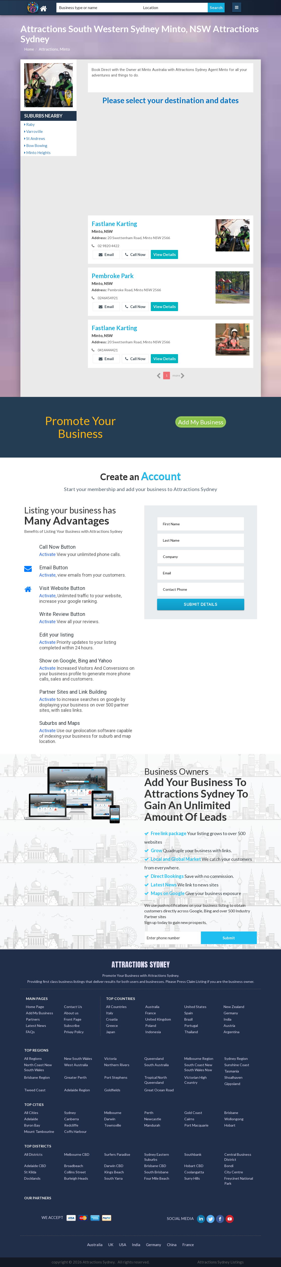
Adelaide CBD (35, 1166)
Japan (110, 1032)
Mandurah (152, 1125)
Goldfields (112, 1090)
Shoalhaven (233, 1077)
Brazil (188, 1019)
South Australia (156, 1065)
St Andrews (34, 138)
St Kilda (30, 1172)
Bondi (228, 1166)
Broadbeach (73, 1166)
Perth (148, 1112)
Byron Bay (32, 1125)
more (178, 376)
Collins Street (75, 1172)
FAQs (30, 1032)
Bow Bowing (35, 145)
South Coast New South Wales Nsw (198, 1067)
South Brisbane (156, 1172)
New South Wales (78, 1058)
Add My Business (200, 422)
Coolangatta (194, 1172)
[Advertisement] (170, 176)
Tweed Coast (35, 1090)
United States (195, 1006)
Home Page (35, 1006)
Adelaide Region (77, 1090)
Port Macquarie (196, 1125)
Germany (231, 1013)
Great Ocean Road (159, 1090)
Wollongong (233, 1119)
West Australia (76, 1065)
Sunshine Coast (236, 1065)
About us (71, 1013)
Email (106, 254)
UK (110, 1244)
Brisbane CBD (155, 1166)
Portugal (191, 1025)
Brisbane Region (37, 1077)
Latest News (36, 1025)
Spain (188, 1013)
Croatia (112, 1019)
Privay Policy (74, 1032)
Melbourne (112, 1112)
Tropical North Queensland (155, 1080)
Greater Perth (75, 1077)
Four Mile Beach (156, 1178)
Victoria (110, 1058)
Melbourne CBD (76, 1154)
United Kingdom (158, 1019)
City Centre (233, 1172)
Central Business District (237, 1157)
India (227, 1019)
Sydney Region (236, 1058)
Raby (29, 124)
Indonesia (153, 1032)
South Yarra (113, 1178)
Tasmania (231, 1071)
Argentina (231, 1032)
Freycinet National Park (238, 1180)
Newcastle (152, 1119)
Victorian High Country (195, 1080)
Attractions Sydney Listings (220, 1262)
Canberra (71, 1119)
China (172, 1244)
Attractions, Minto (54, 49)
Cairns (189, 1119)
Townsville (112, 1125)
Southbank (192, 1154)
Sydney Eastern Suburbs (156, 1157)
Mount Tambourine (39, 1131)
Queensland (154, 1058)
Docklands (32, 1178)
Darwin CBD (113, 1166)
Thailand (191, 1032)
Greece (112, 1025)
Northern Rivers (116, 1065)
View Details (164, 254)
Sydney (70, 1112)
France (150, 1013)
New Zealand (234, 1006)
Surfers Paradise (117, 1154)
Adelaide (31, 1119)
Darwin (109, 1119)
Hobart (229, 1125)
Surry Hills (192, 1178)
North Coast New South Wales (38, 1067)
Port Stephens (115, 1077)
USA (122, 1244)
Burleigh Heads (76, 1178)
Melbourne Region (198, 1058)
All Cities (31, 1112)
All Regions (33, 1058)
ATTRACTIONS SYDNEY (141, 964)
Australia (152, 1006)
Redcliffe (71, 1125)
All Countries (116, 1006)
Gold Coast (193, 1112)
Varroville (33, 131)
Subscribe (72, 1025)
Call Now (135, 254)
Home (29, 49)
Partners (33, 1019)
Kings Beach (114, 1172)
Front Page (72, 1019)
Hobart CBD (193, 1166)
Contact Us (73, 1006)
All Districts (33, 1154)
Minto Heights (37, 152)
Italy (109, 1013)
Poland (150, 1025)
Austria (229, 1025)
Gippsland (232, 1084)
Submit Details (200, 604)
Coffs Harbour (75, 1131)
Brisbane (231, 1112)
